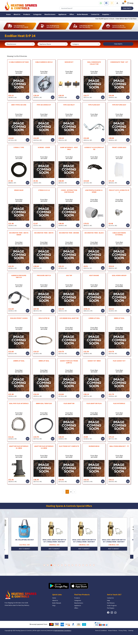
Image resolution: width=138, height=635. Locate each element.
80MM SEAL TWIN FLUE (44, 403)
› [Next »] (74, 492)
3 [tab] (51, 565)
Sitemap (130, 630)
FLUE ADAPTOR (69, 403)
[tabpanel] (84, 534)
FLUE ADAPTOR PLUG (94, 403)
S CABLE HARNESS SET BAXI (19, 62)
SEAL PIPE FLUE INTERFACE (19, 403)
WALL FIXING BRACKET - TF (119, 446)
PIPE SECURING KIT (44, 105)
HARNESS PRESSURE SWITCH (18, 276)
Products (26, 14)
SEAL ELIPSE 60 (44, 318)
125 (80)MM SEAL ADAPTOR (69, 318)
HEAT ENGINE (94, 275)
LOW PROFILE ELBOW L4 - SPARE (94, 191)
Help (131, 3)
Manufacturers (49, 14)
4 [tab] (55, 565)
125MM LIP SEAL (94, 318)
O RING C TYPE (19, 147)
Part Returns (111, 603)
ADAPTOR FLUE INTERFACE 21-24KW (18, 447)
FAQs (54, 605)
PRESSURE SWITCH (44, 275)
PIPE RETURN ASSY (119, 105)
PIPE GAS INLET (69, 105)
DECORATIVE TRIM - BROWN (69, 233)
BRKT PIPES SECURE (18, 105)
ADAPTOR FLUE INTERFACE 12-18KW (43, 447)
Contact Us (95, 14)
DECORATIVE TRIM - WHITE (43, 233)
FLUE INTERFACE (119, 403)
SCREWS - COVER (44, 147)
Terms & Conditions (101, 630)
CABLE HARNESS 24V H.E (44, 62)
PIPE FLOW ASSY (94, 105)
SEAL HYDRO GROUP (119, 275)
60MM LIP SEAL (44, 361)
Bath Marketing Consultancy (62, 630)
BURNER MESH (94, 446)
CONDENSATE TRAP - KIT (119, 62)
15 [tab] (94, 565)
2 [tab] (48, 565)
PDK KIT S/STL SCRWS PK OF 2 (119, 191)
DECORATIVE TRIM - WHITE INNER (18, 234)
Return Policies (112, 630)
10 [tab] (76, 565)
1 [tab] (44, 565)
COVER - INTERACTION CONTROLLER (69, 191)
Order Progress (112, 605)
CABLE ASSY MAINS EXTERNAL (119, 234)
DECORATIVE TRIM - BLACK (94, 233)
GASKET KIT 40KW (94, 361)
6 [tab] (62, 565)
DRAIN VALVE (18, 190)
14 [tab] (90, 565)
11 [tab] (79, 565)
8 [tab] (69, 565)
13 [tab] (86, 565)
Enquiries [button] (105, 14)
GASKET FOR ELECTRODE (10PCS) (69, 362)
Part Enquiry (110, 608)
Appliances (62, 14)
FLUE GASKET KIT (119, 361)
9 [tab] (72, 565)
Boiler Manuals (82, 14)
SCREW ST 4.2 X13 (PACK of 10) (94, 148)
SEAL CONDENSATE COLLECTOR (94, 63)
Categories (37, 14)
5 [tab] (58, 565)
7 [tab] (65, 565)
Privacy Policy (123, 630)
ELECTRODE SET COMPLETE (69, 446)
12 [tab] (83, 565)
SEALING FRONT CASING (19, 318)
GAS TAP (69, 275)
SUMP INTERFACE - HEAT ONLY (69, 148)
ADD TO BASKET (24, 549)
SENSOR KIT (69, 62)
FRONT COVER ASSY (119, 147)
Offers (71, 14)
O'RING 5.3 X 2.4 (44, 190)
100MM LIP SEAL (18, 361)
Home (8, 14)
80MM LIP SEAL (119, 318)
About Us (17, 14)
